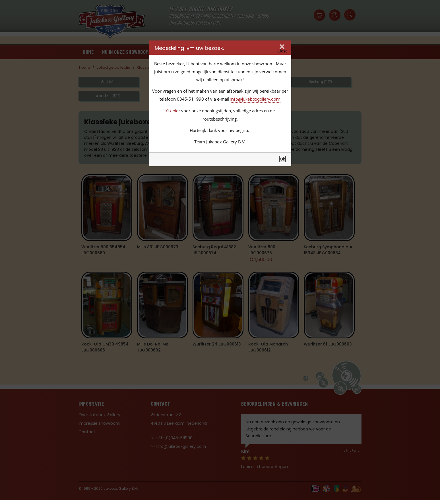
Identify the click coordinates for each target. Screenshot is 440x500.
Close (282, 51)
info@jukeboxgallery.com (255, 99)
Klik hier (173, 111)
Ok (282, 159)
